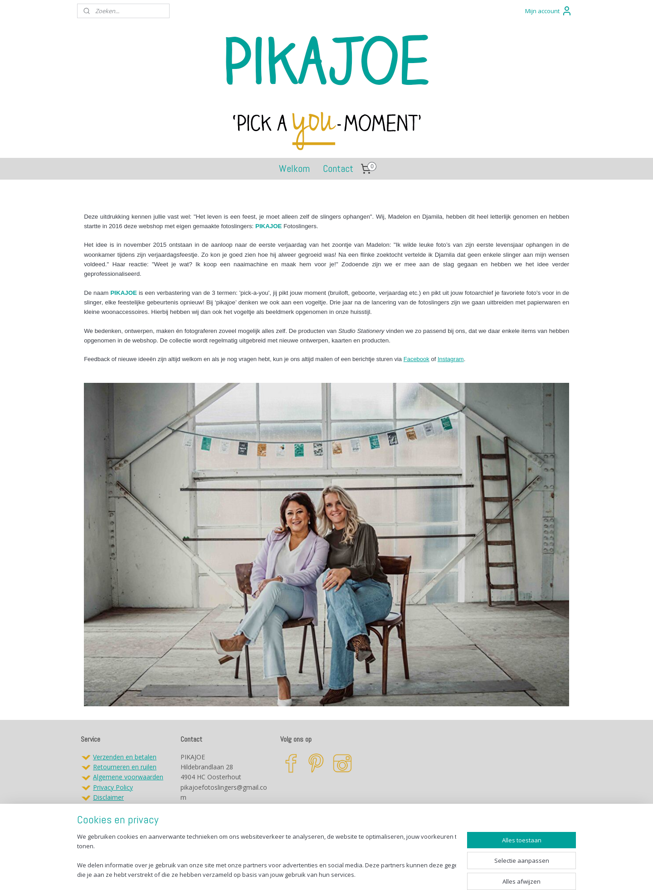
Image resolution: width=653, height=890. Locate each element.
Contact (338, 168)
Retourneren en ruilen (124, 767)
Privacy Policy (113, 787)
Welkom (294, 168)
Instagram (451, 359)
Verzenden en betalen (124, 757)
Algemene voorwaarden (128, 777)
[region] (266, 856)
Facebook (416, 359)
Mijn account (548, 10)
